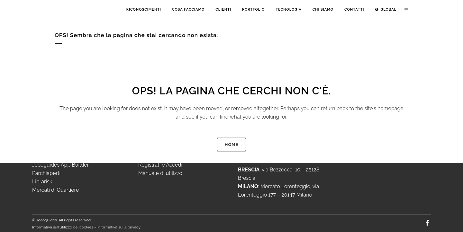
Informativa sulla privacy (119, 227)
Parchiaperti (46, 173)
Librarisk (42, 182)
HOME (232, 144)
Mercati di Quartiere (55, 190)
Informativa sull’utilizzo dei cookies (62, 227)
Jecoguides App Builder (60, 165)
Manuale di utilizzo (160, 173)
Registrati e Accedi (160, 165)
